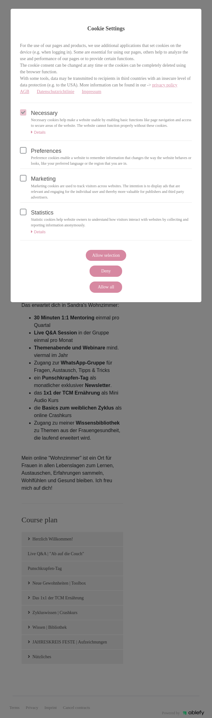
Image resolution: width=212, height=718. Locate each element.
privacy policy (164, 85)
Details (38, 132)
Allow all (106, 287)
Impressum (91, 91)
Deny (106, 271)
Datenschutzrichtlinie (55, 91)
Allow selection (106, 255)
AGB (24, 91)
